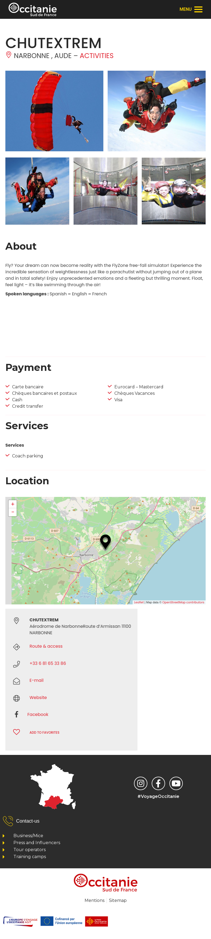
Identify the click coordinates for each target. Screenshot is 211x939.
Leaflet (139, 602)
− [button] (12, 512)
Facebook (37, 714)
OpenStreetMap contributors (183, 602)
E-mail (36, 680)
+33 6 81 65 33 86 (48, 663)
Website (38, 697)
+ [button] (13, 504)
